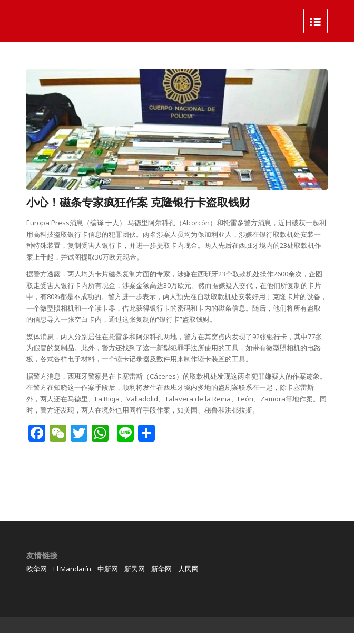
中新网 (107, 568)
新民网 (134, 568)
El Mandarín (72, 568)
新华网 (161, 568)
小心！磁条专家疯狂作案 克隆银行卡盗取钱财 (138, 202)
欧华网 (36, 568)
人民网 (188, 568)
